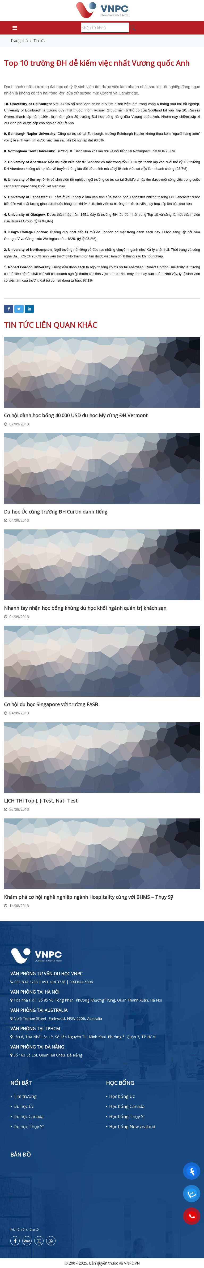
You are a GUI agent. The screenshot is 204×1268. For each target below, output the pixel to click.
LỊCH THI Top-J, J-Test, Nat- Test (41, 800)
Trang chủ (19, 40)
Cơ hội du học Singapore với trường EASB (51, 704)
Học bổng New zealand (132, 1126)
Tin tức (39, 40)
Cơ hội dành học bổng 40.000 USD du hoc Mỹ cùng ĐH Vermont (76, 415)
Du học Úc (24, 1106)
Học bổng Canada (126, 1106)
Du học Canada (29, 1116)
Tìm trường (25, 1096)
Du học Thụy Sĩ (29, 1126)
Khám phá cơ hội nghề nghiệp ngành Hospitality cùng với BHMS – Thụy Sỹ (88, 897)
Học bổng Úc (122, 1096)
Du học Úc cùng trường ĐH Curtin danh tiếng (55, 511)
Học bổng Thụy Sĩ (126, 1116)
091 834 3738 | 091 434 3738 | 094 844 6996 (53, 981)
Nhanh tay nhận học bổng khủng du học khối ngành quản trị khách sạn (85, 608)
